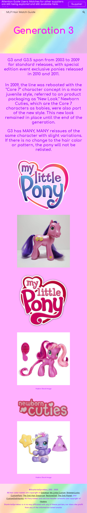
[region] (43, 4)
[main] (43, 31)
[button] (3, 12)
